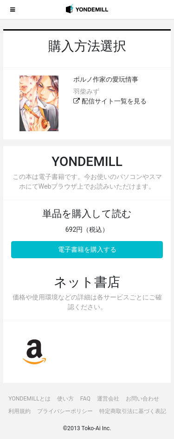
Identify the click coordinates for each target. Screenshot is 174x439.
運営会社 (108, 398)
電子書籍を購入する (87, 249)
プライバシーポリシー (65, 411)
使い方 (65, 398)
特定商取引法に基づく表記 (132, 411)
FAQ (85, 398)
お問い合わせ (142, 398)
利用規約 (19, 411)
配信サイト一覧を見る (109, 101)
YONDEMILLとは (29, 398)
